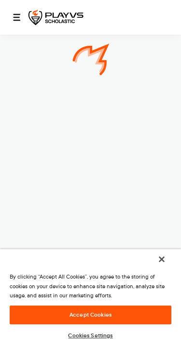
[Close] (168, 265)
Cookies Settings (90, 335)
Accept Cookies (90, 315)
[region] (90, 301)
